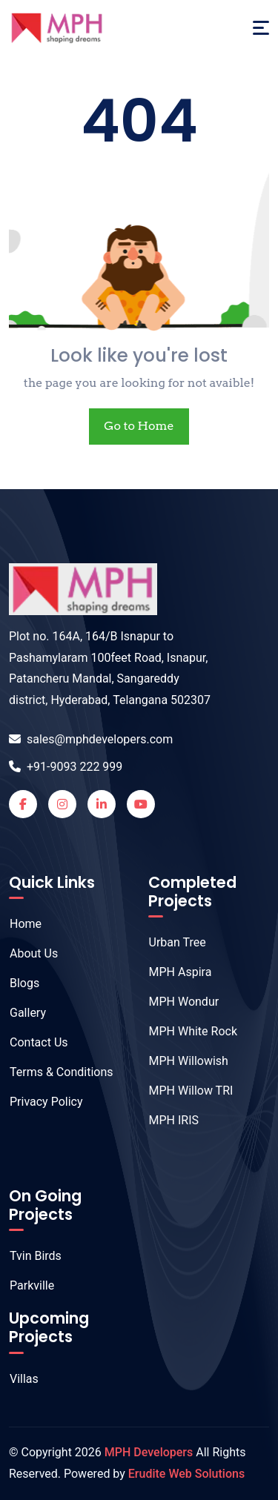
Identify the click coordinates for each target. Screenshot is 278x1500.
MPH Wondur (176, 1002)
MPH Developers (149, 1452)
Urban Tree (169, 942)
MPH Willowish (180, 1061)
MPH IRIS (166, 1120)
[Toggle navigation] (261, 28)
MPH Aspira (172, 972)
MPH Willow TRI (183, 1090)
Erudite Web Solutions (186, 1474)
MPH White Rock (185, 1031)
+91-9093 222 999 (65, 767)
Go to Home (138, 426)
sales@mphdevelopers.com (91, 739)
